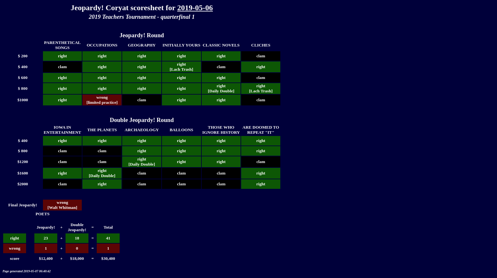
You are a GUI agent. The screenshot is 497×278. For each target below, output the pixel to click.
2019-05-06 (195, 8)
